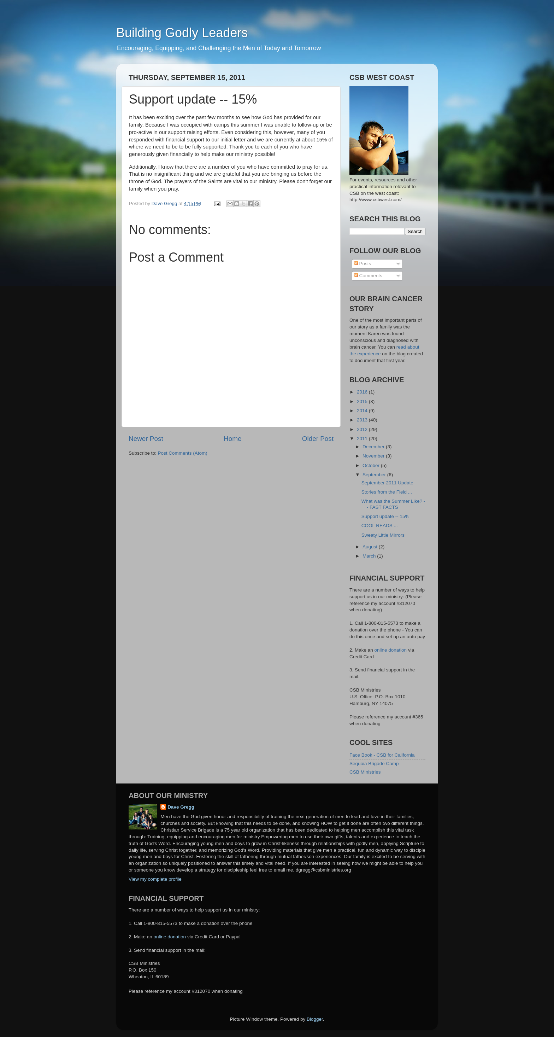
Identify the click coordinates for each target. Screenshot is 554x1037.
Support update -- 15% (385, 516)
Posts (362, 263)
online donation (391, 650)
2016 (363, 392)
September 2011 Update (387, 482)
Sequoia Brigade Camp (374, 763)
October (372, 465)
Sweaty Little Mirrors (383, 535)
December (374, 446)
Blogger (315, 1019)
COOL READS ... (379, 525)
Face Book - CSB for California (382, 755)
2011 (363, 438)
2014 (363, 410)
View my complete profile (155, 879)
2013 (363, 420)
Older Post (318, 438)
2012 (363, 429)
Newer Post (146, 438)
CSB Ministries (365, 772)
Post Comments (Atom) (182, 453)
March (370, 556)
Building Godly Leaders (182, 32)
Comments (368, 275)
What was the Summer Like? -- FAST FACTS (393, 504)
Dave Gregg (180, 807)
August (371, 546)
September (375, 474)
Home (232, 438)
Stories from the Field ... (386, 492)
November (374, 456)
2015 (363, 401)
